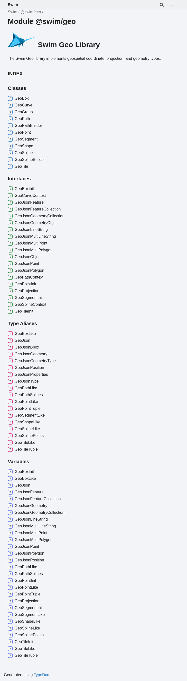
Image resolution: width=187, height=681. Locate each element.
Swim (13, 5)
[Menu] (174, 5)
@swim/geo (30, 12)
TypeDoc (41, 675)
